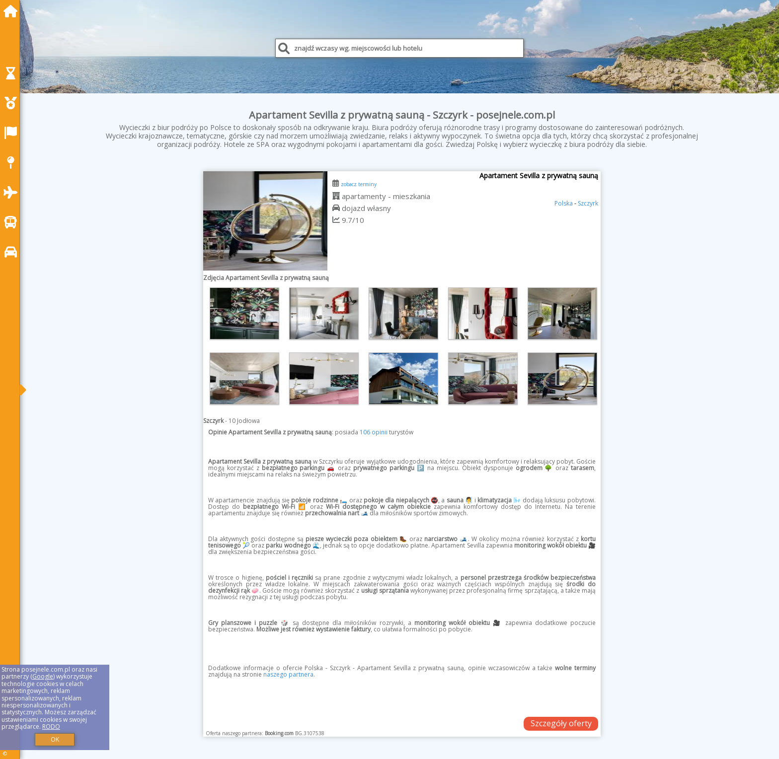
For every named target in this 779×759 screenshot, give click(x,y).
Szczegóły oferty (561, 723)
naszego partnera (288, 674)
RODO (51, 726)
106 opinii (374, 432)
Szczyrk (588, 203)
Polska (563, 203)
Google (42, 676)
